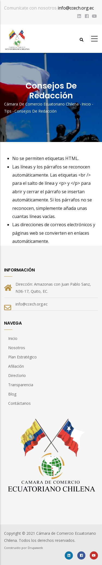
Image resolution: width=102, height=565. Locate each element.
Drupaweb (35, 548)
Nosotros (16, 347)
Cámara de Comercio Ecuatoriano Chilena (41, 104)
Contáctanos (19, 403)
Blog (12, 394)
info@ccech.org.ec (76, 8)
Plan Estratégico (22, 356)
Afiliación (16, 366)
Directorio (17, 375)
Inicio (86, 104)
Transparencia (20, 384)
